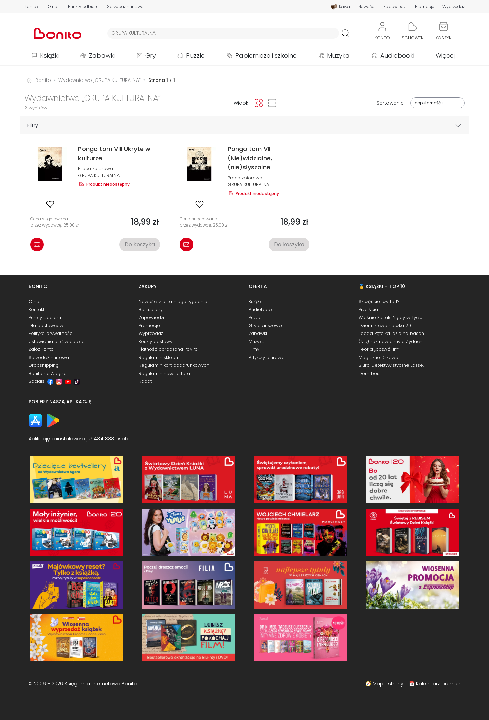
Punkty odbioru (83, 7)
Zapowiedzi (395, 7)
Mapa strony (388, 683)
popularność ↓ (429, 103)
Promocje (424, 7)
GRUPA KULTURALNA (99, 175)
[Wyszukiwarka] (223, 33)
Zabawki (102, 55)
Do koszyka (140, 244)
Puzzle (195, 55)
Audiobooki (397, 55)
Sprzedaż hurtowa (125, 7)
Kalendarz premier (438, 683)
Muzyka (338, 55)
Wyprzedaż (453, 7)
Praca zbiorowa (95, 168)
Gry (150, 55)
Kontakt (32, 7)
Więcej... (447, 55)
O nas (54, 7)
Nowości (366, 7)
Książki (49, 55)
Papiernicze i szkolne (266, 55)
